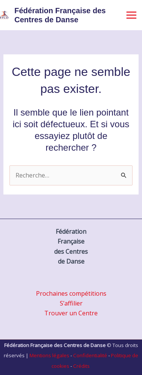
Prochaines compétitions (71, 293)
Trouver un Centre (71, 313)
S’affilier (71, 303)
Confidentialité (90, 355)
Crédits (81, 366)
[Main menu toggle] (131, 15)
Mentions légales (49, 355)
